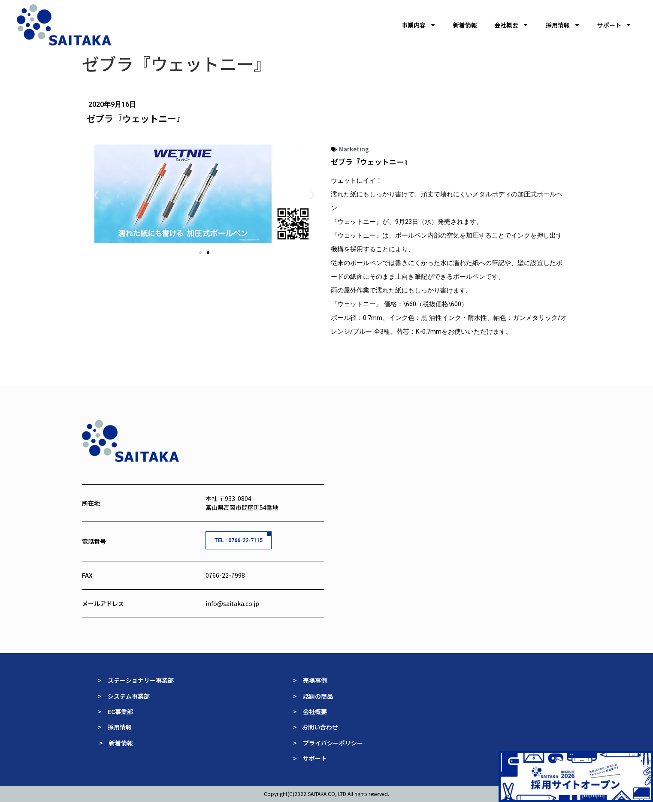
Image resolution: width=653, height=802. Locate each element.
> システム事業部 (124, 696)
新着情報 (465, 25)
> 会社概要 (310, 711)
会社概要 (511, 25)
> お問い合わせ (316, 727)
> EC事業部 (115, 711)
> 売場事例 (313, 680)
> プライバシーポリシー (328, 743)
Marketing (354, 149)
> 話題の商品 (313, 696)
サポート (614, 25)
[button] (96, 195)
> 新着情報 (116, 743)
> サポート (310, 758)
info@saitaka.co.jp (232, 603)
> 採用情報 (115, 727)
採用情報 (563, 25)
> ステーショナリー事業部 (136, 680)
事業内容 (419, 25)
